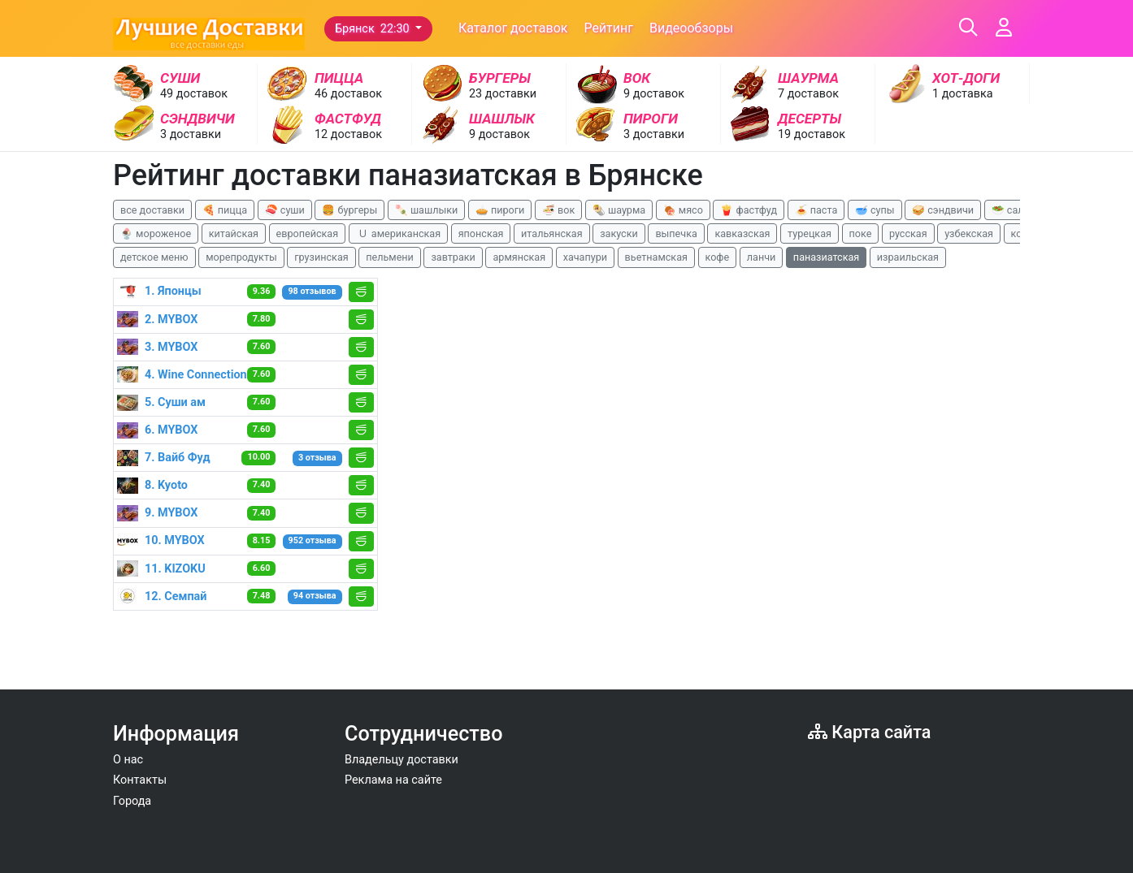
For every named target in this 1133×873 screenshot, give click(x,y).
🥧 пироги (499, 210)
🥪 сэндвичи (943, 210)
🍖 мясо (683, 210)
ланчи (761, 257)
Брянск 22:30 (373, 29)
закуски (619, 233)
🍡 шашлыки (426, 210)
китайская (233, 233)
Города (132, 801)
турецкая (809, 233)
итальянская (552, 233)
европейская (307, 233)
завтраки (453, 257)
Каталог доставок (513, 28)
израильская (908, 257)
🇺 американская (398, 233)
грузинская (321, 257)
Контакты (140, 780)
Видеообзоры (691, 28)
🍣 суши (285, 210)
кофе (717, 257)
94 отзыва (314, 595)
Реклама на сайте (393, 780)
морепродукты (241, 257)
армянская (519, 257)
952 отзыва (312, 540)
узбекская (968, 233)
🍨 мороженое (155, 233)
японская (481, 233)
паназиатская (826, 257)
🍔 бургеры (349, 210)
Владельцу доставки (401, 760)
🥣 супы (875, 210)
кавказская (742, 233)
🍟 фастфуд (748, 210)
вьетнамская (656, 257)
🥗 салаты (1017, 210)
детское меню (154, 257)
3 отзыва (317, 457)
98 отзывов (312, 291)
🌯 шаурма (619, 210)
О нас (128, 760)
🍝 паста (816, 210)
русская (908, 233)
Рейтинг (608, 28)
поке (860, 233)
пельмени (390, 257)
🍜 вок (558, 210)
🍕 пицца (224, 210)
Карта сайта (869, 732)
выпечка (676, 233)
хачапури (585, 257)
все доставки (152, 210)
